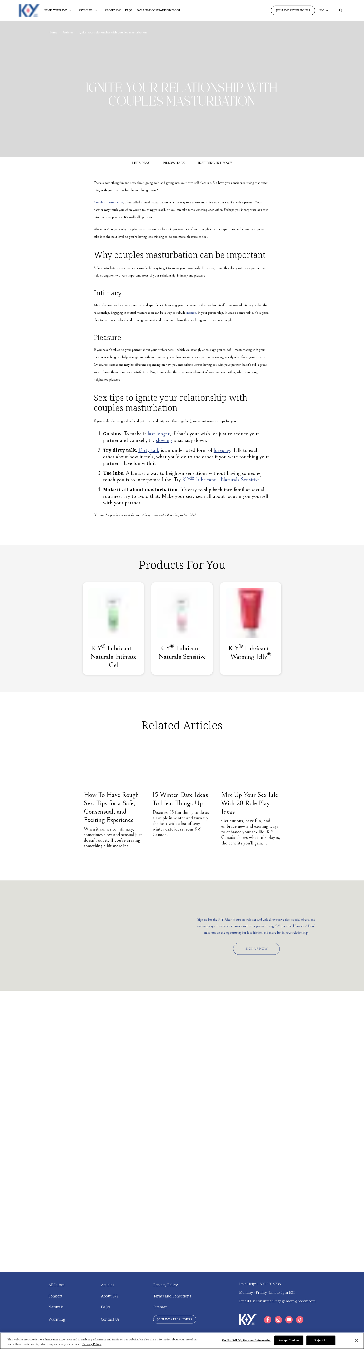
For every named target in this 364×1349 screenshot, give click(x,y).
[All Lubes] (56, 1285)
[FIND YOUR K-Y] (55, 10)
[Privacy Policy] (165, 1285)
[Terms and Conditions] (172, 1296)
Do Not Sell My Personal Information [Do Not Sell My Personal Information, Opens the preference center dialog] (246, 1340)
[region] (182, 1341)
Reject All (321, 1340)
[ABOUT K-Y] (112, 10)
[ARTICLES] (85, 10)
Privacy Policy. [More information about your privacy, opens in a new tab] (91, 1344)
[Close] (356, 1340)
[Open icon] (340, 10)
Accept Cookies (289, 1340)
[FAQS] (129, 10)
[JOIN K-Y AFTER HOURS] (293, 10)
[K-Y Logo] (248, 1319)
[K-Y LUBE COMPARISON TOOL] (159, 10)
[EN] (324, 10)
